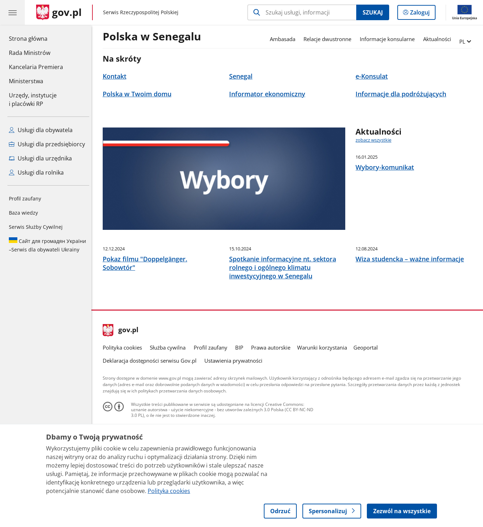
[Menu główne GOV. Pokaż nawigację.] (12, 12)
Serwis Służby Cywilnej (36, 226)
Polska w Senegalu (153, 37)
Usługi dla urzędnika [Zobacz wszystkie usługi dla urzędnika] (40, 158)
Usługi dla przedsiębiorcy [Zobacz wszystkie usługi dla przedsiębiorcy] (47, 144)
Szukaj (373, 12)
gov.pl (122, 379)
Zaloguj (422, 14)
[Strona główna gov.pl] (59, 12)
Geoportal (367, 396)
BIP (241, 396)
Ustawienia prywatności (235, 409)
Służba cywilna (169, 396)
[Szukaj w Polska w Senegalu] (302, 12)
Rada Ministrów (29, 53)
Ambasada (284, 38)
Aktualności (439, 38)
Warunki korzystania (324, 396)
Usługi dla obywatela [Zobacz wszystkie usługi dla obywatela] (41, 130)
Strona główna (36, 38)
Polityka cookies (124, 396)
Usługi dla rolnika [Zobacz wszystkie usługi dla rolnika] (36, 172)
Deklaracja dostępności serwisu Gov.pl (151, 409)
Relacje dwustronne (329, 38)
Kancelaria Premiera (36, 67)
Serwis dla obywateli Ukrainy (47, 245)
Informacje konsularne (389, 38)
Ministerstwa (26, 81)
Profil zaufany (25, 198)
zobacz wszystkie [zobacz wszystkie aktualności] (375, 140)
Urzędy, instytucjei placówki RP (33, 99)
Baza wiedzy (23, 212)
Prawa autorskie (272, 396)
